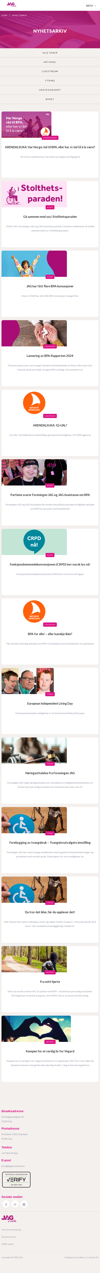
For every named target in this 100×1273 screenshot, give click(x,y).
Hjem (4, 15)
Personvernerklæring (11, 1229)
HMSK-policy (7, 1244)
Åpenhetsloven (8, 1237)
